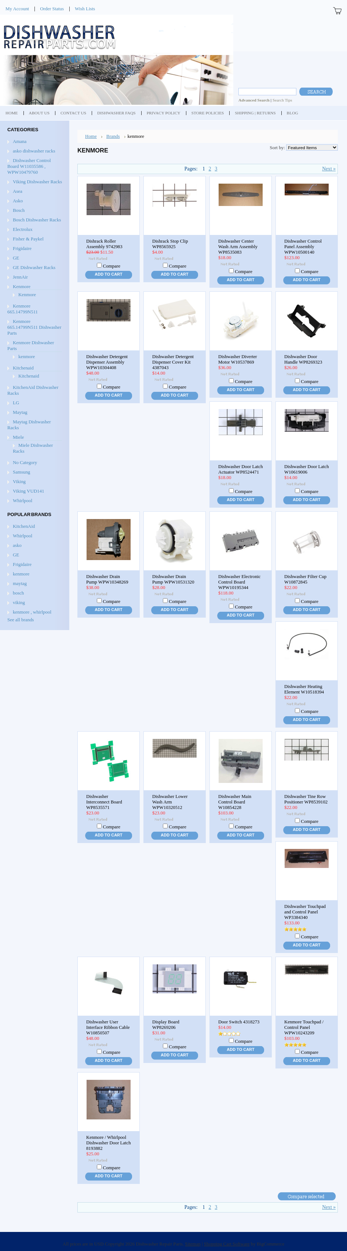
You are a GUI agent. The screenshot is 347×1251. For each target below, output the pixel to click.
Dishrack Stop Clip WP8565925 (170, 244)
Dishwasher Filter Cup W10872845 (305, 579)
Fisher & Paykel (28, 239)
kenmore (26, 356)
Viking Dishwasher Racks (37, 181)
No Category (25, 462)
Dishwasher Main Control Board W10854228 (234, 802)
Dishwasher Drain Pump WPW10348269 (107, 579)
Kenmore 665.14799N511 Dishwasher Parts (34, 327)
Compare (111, 266)
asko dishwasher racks (34, 151)
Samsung (21, 472)
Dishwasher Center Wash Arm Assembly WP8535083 (237, 247)
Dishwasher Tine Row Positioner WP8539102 (306, 799)
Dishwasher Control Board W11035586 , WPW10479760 (29, 166)
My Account (17, 8)
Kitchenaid (23, 368)
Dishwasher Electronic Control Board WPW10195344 (239, 582)
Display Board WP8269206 (165, 1024)
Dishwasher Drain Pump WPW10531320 (173, 579)
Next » (329, 169)
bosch (18, 593)
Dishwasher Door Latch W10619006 (306, 469)
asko (17, 545)
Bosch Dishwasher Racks (37, 219)
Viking (19, 481)
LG (16, 402)
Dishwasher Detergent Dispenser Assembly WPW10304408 (107, 362)
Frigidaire (22, 248)
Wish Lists (85, 8)
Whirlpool (22, 500)
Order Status (52, 8)
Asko (18, 200)
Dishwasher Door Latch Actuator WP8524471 (240, 469)
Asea (17, 191)
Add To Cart (108, 274)
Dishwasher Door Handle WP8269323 (303, 359)
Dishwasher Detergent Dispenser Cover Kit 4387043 (173, 362)
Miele (18, 437)
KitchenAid (24, 526)
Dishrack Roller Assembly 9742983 (104, 244)
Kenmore (21, 286)
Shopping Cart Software (227, 1244)
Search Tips (282, 100)
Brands (113, 136)
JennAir (20, 277)
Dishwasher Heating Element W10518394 (304, 689)
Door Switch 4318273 (238, 1021)
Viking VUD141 (28, 491)
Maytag (20, 412)
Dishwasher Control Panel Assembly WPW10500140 (303, 247)
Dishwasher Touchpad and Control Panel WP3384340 (305, 912)
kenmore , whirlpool (32, 612)
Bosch (19, 210)
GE (16, 258)
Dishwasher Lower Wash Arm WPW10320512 (169, 802)
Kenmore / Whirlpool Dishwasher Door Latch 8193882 (108, 1143)
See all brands (20, 619)
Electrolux (23, 229)
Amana (19, 141)
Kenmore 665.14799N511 (22, 308)
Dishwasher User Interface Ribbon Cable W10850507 (108, 1027)
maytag (20, 583)
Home (91, 136)
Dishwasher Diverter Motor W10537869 (237, 359)
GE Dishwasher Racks (34, 267)
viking (19, 602)
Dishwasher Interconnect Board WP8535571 (104, 802)
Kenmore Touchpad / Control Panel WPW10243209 (304, 1027)
